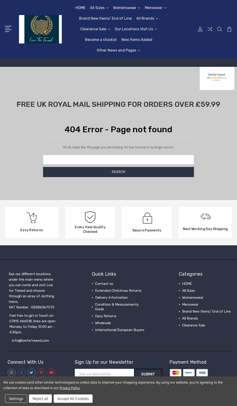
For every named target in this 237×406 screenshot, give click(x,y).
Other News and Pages (118, 50)
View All (188, 332)
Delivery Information (111, 297)
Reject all (40, 398)
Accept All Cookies (73, 398)
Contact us (104, 284)
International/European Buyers (119, 330)
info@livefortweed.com (30, 340)
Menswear (155, 8)
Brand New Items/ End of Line (105, 18)
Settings (16, 398)
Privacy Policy (69, 388)
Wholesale (103, 323)
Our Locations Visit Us (136, 29)
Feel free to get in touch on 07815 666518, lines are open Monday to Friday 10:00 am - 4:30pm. (32, 324)
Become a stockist (101, 39)
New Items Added (137, 39)
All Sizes (99, 8)
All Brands (147, 18)
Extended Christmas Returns (118, 291)
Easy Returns (105, 316)
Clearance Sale (95, 29)
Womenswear (126, 8)
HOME (80, 8)
